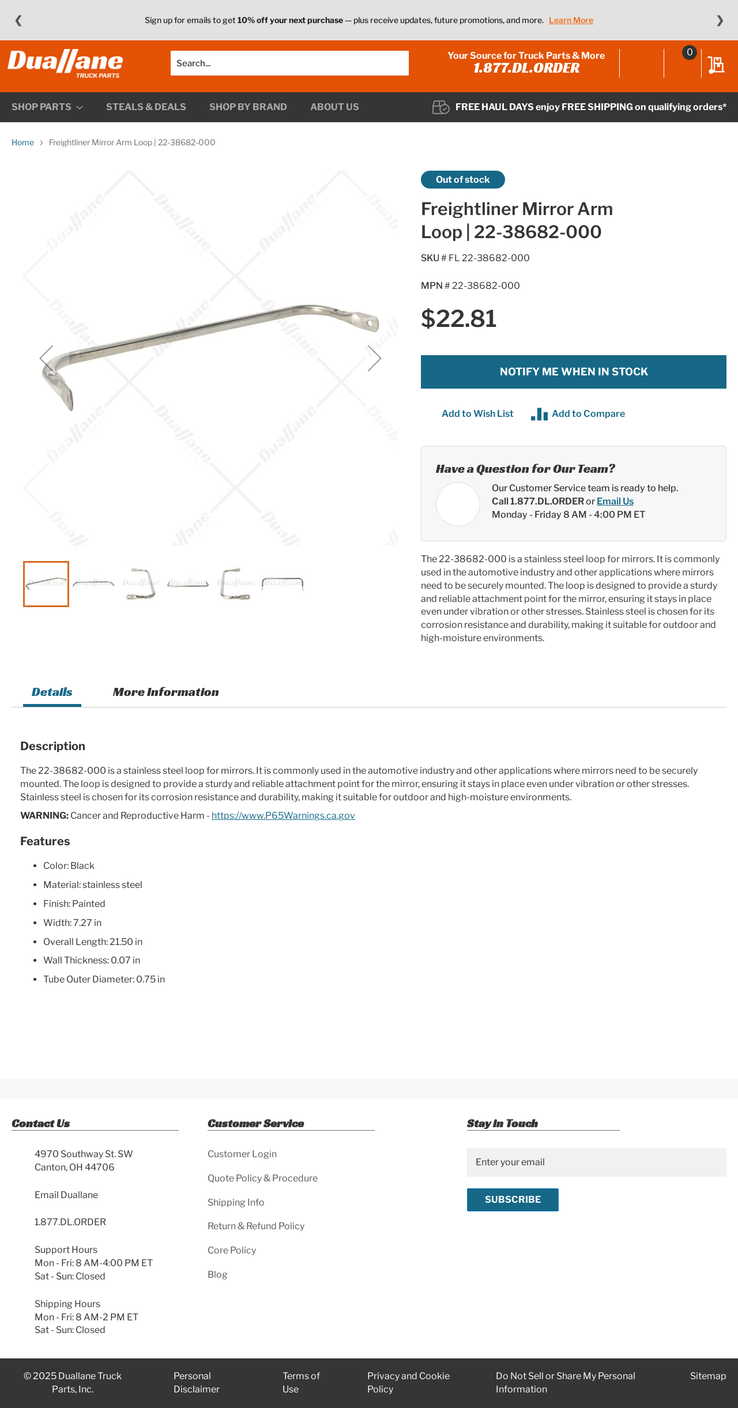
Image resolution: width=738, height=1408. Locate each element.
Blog (218, 1274)
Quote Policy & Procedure (263, 1178)
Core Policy (232, 1250)
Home (23, 159)
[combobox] (289, 72)
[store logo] (69, 72)
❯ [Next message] (720, 20)
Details (52, 708)
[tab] (52, 710)
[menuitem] (47, 125)
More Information (166, 708)
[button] (46, 375)
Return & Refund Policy (256, 1226)
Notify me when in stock (574, 389)
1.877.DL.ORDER (522, 76)
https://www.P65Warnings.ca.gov (283, 832)
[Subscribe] (513, 1199)
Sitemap (708, 1376)
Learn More (571, 20)
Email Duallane (66, 1194)
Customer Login (242, 1154)
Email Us (615, 518)
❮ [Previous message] (18, 20)
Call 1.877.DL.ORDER (538, 518)
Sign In (638, 73)
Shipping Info (236, 1202)
